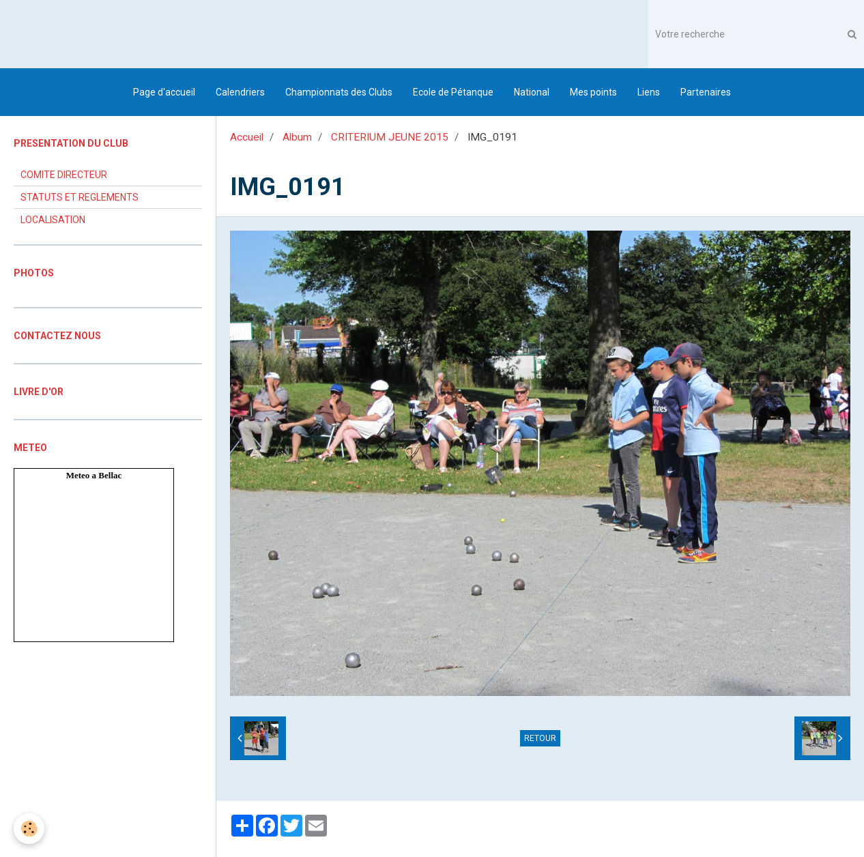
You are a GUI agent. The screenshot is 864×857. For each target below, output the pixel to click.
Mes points (593, 92)
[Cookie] (29, 828)
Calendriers (240, 92)
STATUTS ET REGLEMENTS (79, 197)
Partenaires (705, 92)
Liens (648, 92)
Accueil (246, 137)
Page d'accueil (164, 92)
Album (297, 137)
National (531, 92)
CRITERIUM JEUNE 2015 (389, 137)
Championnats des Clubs (338, 92)
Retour (540, 738)
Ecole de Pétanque (453, 92)
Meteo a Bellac (94, 475)
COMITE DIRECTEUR (63, 174)
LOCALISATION (52, 219)
